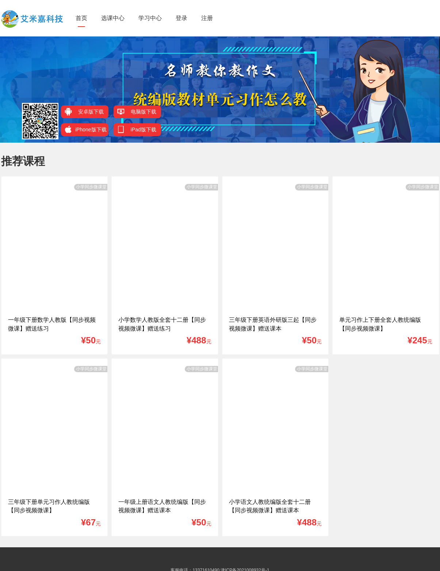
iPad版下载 (136, 129)
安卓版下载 (84, 111)
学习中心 (150, 18)
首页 (81, 18)
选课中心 (113, 18)
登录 (181, 18)
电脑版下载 (136, 111)
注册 (207, 18)
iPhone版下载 (85, 129)
